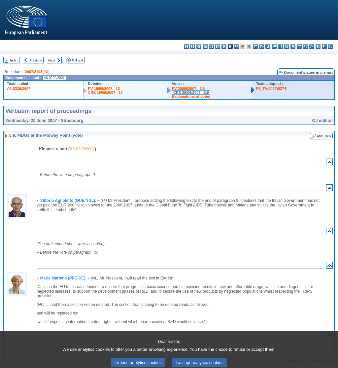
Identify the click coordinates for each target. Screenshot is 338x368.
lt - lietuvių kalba (267, 46)
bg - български (186, 46)
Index (14, 60)
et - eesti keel (217, 46)
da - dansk (205, 46)
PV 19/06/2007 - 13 (103, 89)
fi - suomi (324, 46)
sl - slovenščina (318, 46)
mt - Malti (280, 46)
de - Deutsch (211, 46)
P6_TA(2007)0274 (271, 89)
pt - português (299, 46)
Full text (77, 60)
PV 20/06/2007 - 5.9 (188, 89)
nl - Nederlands (286, 46)
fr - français (236, 46)
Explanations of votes (191, 96)
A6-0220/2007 (18, 89)
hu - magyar (274, 46)
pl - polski (292, 46)
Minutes (324, 136)
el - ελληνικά (223, 46)
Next (51, 60)
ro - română (305, 46)
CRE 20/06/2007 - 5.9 (191, 92)
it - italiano (255, 46)
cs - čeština (198, 46)
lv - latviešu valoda (261, 46)
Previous (36, 60)
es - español (192, 46)
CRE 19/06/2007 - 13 (105, 92)
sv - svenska (330, 46)
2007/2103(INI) (37, 72)
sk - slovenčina (311, 46)
